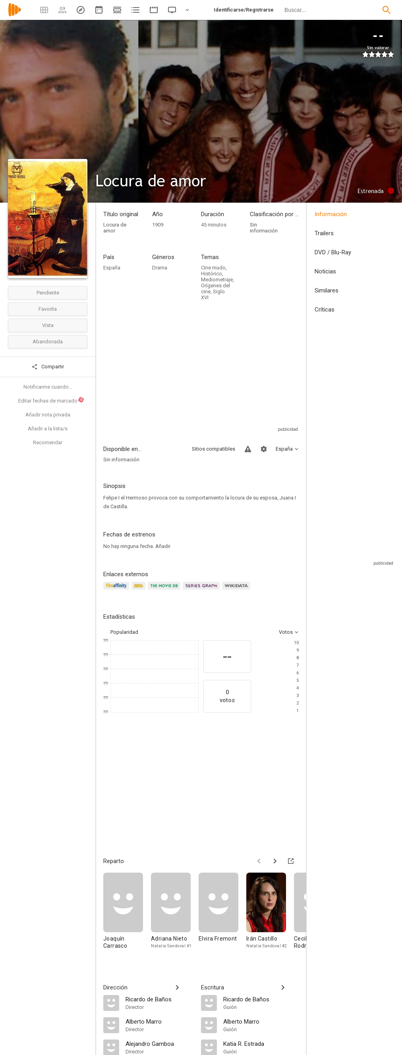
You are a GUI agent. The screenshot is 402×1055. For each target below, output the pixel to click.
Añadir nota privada (47, 415)
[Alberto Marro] (159, 1021)
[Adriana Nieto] (175, 914)
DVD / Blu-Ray (333, 252)
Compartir (47, 367)
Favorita (48, 309)
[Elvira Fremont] (222, 914)
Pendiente (48, 293)
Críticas (324, 309)
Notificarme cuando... (47, 387)
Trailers (324, 233)
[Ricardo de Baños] (159, 999)
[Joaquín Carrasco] (127, 914)
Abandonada (48, 342)
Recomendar (47, 442)
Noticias (325, 271)
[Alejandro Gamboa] (159, 1043)
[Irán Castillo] (270, 914)
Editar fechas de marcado (51, 400)
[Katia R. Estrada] (261, 1043)
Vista (48, 325)
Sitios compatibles (213, 449)
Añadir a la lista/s (48, 429)
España (111, 268)
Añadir (162, 546)
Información (331, 214)
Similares (326, 290)
